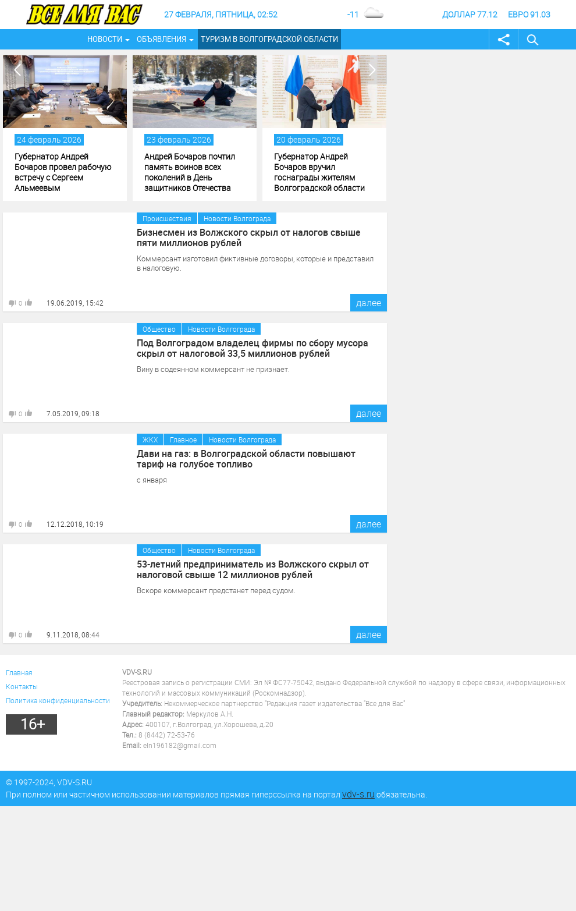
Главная (19, 672)
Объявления (161, 39)
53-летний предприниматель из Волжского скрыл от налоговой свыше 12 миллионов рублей (253, 569)
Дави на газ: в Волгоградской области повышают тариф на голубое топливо (246, 458)
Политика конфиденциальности (58, 700)
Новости (104, 39)
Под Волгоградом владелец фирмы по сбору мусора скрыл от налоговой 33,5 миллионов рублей (252, 348)
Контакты (22, 686)
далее (368, 302)
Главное (183, 439)
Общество (159, 329)
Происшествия (167, 218)
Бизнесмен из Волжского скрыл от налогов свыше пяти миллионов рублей (249, 237)
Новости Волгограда (237, 218)
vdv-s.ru (358, 794)
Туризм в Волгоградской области (269, 39)
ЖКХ (150, 439)
